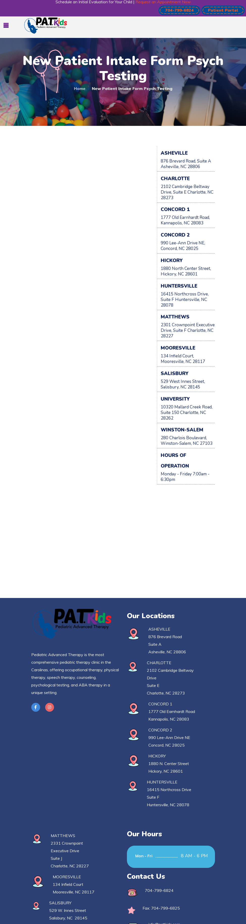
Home (80, 88)
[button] (179, 10)
